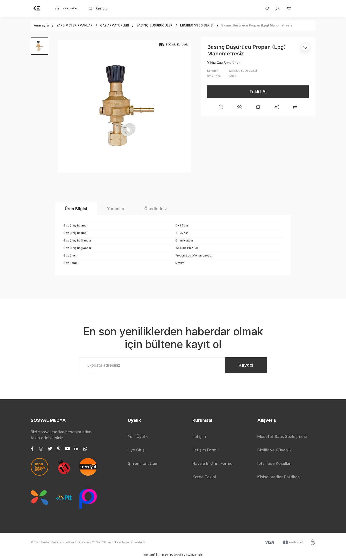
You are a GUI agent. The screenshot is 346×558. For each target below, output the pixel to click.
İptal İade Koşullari (274, 463)
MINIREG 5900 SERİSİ (243, 70)
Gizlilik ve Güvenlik (274, 450)
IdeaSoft (149, 554)
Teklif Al (258, 91)
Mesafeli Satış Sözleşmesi (282, 436)
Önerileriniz (155, 208)
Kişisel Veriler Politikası (279, 477)
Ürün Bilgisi (76, 208)
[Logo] (37, 8)
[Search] (128, 8)
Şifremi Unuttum (143, 463)
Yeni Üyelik (138, 436)
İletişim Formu (205, 450)
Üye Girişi (136, 450)
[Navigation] (66, 8)
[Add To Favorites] (305, 47)
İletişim (199, 436)
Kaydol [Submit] (246, 365)
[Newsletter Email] (173, 365)
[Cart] (286, 8)
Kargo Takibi (204, 477)
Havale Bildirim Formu (212, 463)
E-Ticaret (163, 554)
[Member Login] (275, 8)
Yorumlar (115, 208)
